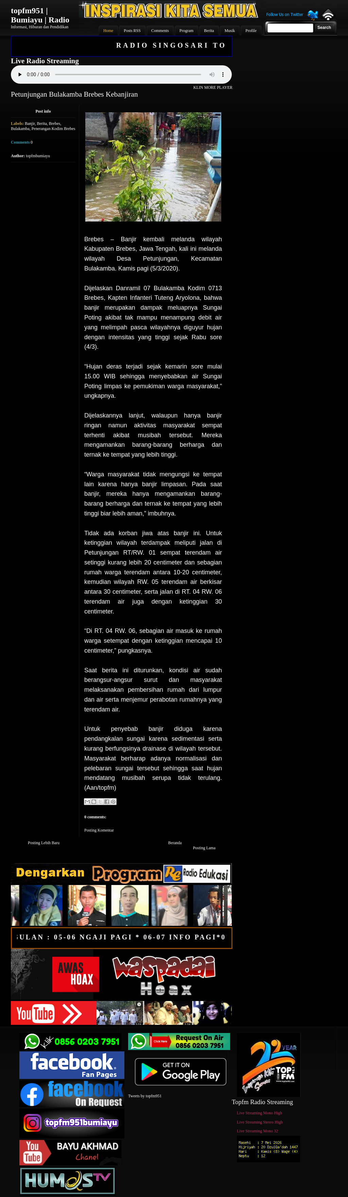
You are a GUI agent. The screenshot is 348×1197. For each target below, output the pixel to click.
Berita (42, 123)
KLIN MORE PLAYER (212, 87)
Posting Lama (204, 848)
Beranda (175, 842)
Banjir (30, 123)
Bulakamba (20, 128)
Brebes (54, 123)
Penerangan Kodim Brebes (53, 128)
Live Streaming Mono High (259, 1113)
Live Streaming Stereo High (260, 1122)
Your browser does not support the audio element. (121, 74)
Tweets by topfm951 (144, 1096)
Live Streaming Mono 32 (257, 1131)
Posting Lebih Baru (43, 842)
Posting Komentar (99, 830)
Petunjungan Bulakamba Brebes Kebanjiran (74, 94)
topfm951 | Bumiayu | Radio (40, 15)
